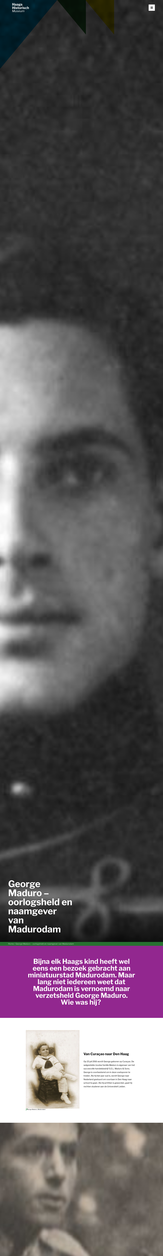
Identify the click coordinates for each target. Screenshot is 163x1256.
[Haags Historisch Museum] (27, 13)
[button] (155, 13)
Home (11, 944)
